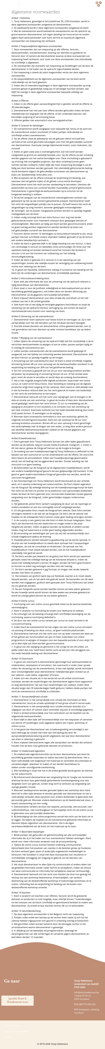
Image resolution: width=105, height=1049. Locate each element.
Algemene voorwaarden (16, 1031)
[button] (18, 3)
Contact (8, 1037)
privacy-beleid (11, 1026)
